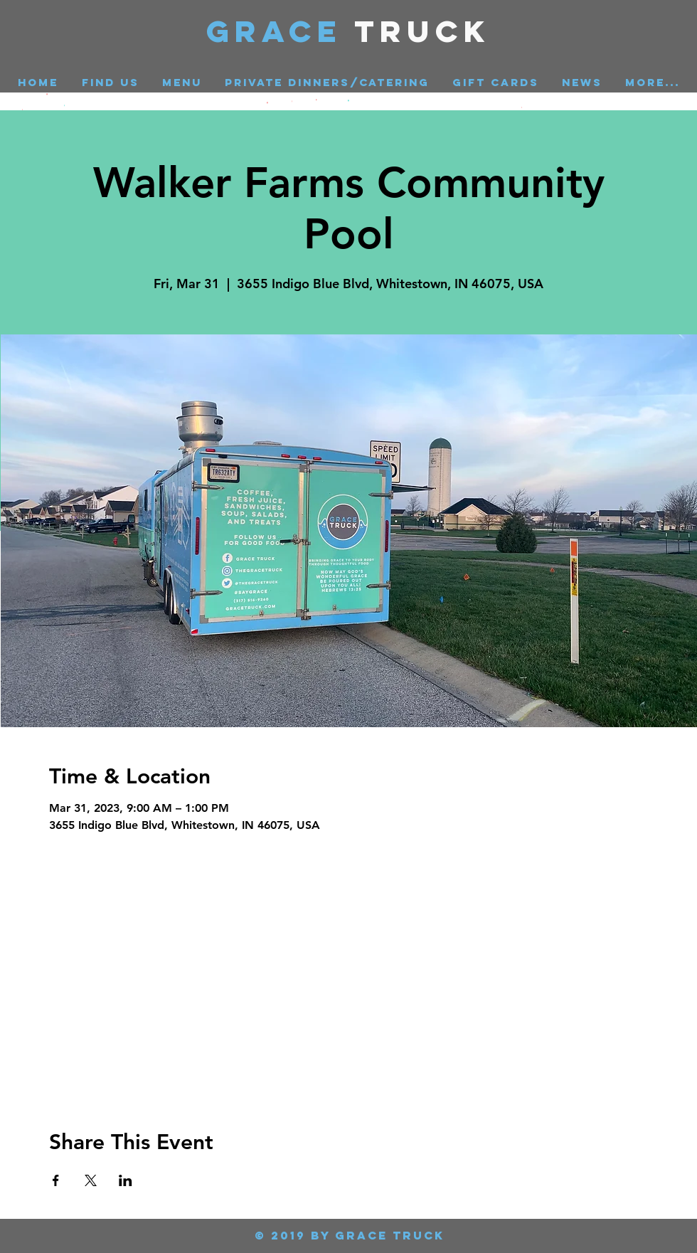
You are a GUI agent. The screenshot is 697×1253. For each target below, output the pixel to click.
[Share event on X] (90, 1180)
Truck (423, 31)
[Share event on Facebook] (56, 1180)
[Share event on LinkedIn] (125, 1180)
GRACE (280, 31)
